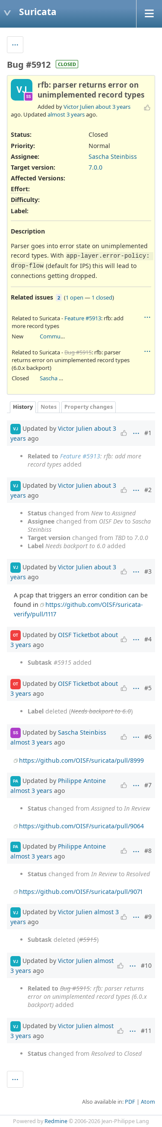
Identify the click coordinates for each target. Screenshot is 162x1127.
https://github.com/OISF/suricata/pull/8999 (81, 760)
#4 (148, 639)
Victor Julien (79, 106)
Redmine (55, 1121)
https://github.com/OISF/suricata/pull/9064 (81, 826)
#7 (148, 785)
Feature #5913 (82, 318)
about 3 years (112, 106)
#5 (148, 688)
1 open (74, 297)
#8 (148, 850)
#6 (148, 736)
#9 (148, 916)
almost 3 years (66, 114)
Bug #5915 (78, 352)
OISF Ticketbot (78, 634)
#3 (148, 571)
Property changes (88, 406)
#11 (146, 1030)
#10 (146, 965)
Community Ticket (63, 336)
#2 (148, 490)
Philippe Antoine (82, 781)
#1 (148, 433)
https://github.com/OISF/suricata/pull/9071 (81, 891)
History (23, 406)
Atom (148, 1101)
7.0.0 (95, 167)
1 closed (102, 297)
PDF (130, 1101)
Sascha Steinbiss (113, 156)
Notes (49, 406)
